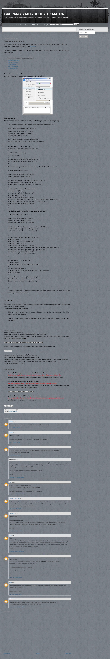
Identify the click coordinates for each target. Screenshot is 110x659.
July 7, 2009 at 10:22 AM (15, 455)
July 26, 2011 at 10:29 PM (15, 508)
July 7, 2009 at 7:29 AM (15, 427)
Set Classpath (12, 64)
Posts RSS (19, 25)
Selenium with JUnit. (14, 41)
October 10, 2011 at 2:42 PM (16, 531)
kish (10, 482)
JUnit (10, 411)
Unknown (11, 447)
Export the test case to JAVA (13, 74)
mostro (11, 421)
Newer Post (7, 653)
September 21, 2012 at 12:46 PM (17, 606)
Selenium (33, 46)
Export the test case (14, 60)
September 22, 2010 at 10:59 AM (17, 494)
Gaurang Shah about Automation (34, 14)
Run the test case (13, 66)
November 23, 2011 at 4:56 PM (17, 551)
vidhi (10, 582)
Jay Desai (12, 556)
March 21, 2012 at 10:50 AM (16, 577)
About (11, 25)
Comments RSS (30, 25)
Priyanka (11, 513)
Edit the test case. (9, 118)
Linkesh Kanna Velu (14, 498)
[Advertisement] (38, 33)
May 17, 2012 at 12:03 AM (15, 594)
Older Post (68, 653)
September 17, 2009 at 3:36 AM (17, 477)
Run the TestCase (9, 330)
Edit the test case (13, 62)
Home (5, 25)
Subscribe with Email (86, 29)
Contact (39, 25)
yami (10, 535)
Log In (46, 25)
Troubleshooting (12, 68)
